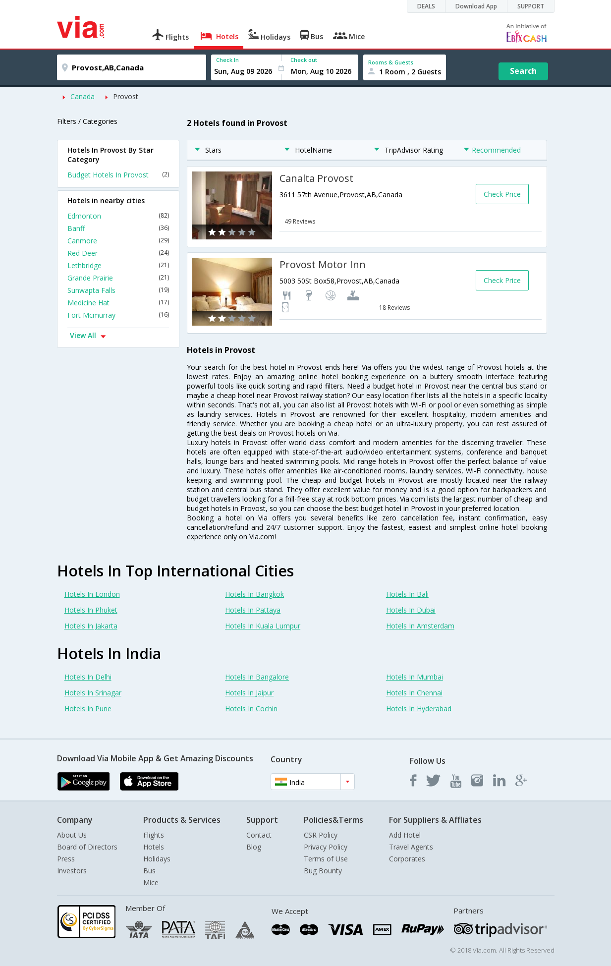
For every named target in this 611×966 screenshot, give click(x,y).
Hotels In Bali (407, 594)
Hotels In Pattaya (252, 610)
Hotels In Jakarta (90, 625)
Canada (82, 96)
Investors (72, 870)
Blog (253, 847)
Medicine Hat (118, 302)
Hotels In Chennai (414, 692)
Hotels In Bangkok (254, 594)
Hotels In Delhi (87, 677)
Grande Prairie (118, 278)
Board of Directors (87, 847)
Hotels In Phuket (90, 610)
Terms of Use (326, 858)
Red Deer (118, 253)
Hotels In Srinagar (92, 692)
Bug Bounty (323, 870)
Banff (118, 228)
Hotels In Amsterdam (420, 625)
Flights (153, 835)
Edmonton (118, 216)
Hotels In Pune (87, 708)
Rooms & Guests (390, 62)
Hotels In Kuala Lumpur (262, 625)
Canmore (118, 240)
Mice (151, 882)
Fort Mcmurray (118, 315)
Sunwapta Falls (118, 290)
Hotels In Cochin (251, 708)
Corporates (407, 858)
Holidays (156, 858)
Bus (149, 870)
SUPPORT (530, 6)
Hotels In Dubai (411, 610)
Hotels (153, 847)
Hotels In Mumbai (414, 677)
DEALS (426, 6)
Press (66, 858)
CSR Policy (320, 835)
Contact (259, 835)
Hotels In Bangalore (257, 677)
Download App (476, 6)
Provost (125, 96)
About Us (72, 835)
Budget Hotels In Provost (118, 174)
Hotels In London (92, 594)
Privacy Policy (325, 847)
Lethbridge (118, 265)
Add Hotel (405, 835)
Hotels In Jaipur (249, 692)
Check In (227, 59)
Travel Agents (411, 847)
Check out (303, 59)
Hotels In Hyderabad (418, 708)
